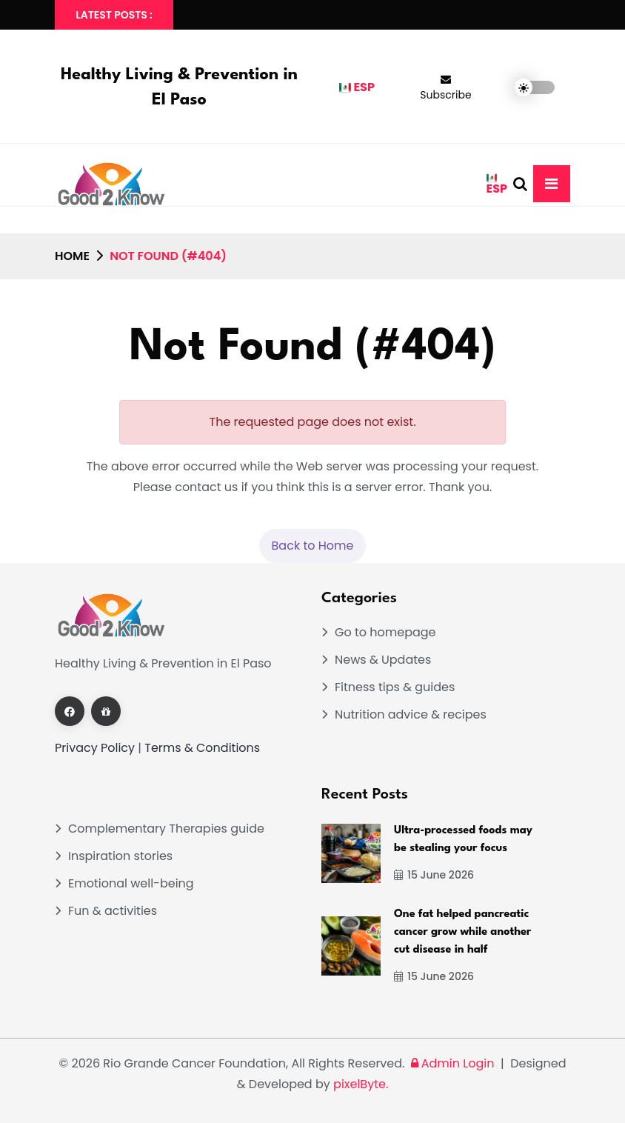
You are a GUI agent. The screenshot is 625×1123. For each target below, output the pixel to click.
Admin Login (451, 1063)
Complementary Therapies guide (166, 828)
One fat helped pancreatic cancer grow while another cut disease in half (462, 932)
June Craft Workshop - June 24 (478, 14)
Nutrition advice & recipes (411, 714)
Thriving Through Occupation (291, 14)
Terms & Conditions (202, 747)
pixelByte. (360, 1084)
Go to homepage (385, 632)
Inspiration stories (120, 856)
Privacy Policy (95, 747)
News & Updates (383, 659)
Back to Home (313, 545)
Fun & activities (112, 911)
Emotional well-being (131, 883)
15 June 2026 (434, 874)
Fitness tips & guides (395, 687)
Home (72, 255)
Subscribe (445, 88)
